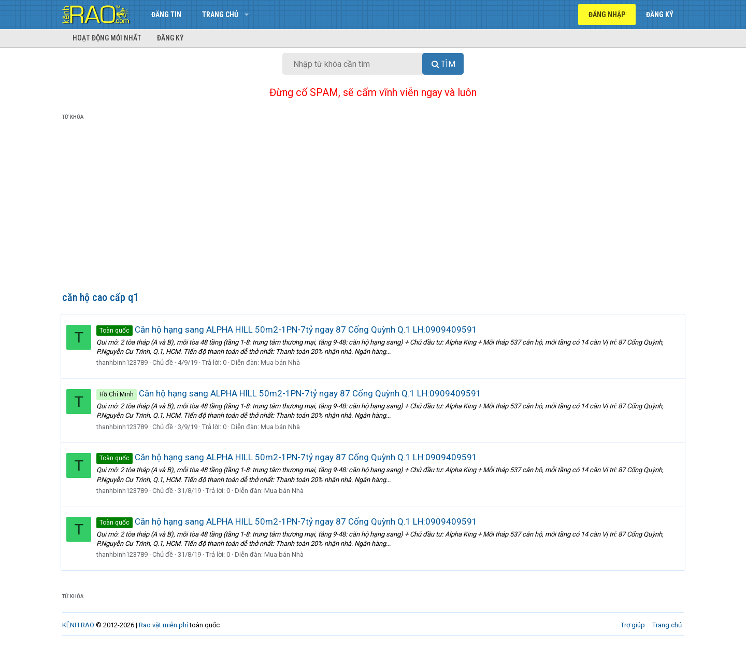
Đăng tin (166, 14)
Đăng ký (170, 38)
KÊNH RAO (78, 625)
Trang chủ (220, 14)
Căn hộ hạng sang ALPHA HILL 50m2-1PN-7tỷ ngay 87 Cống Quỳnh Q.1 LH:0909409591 (288, 329)
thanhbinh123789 (123, 362)
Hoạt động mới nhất (107, 38)
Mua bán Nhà (282, 362)
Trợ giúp (633, 625)
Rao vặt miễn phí (163, 625)
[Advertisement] (373, 208)
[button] (246, 14)
